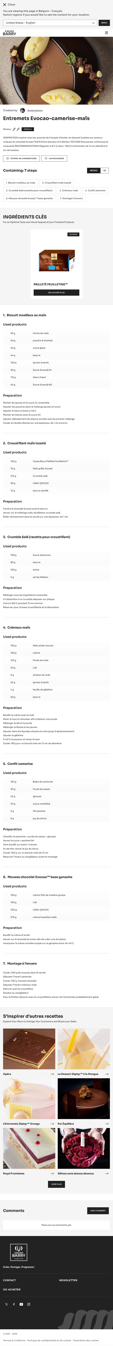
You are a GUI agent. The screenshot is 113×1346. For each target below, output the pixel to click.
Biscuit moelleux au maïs (21, 182)
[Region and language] (50, 23)
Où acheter (12, 1289)
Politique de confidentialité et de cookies (49, 1340)
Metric (93, 170)
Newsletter (68, 1280)
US (104, 170)
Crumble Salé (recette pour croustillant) (30, 190)
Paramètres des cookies (86, 1340)
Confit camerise (96, 190)
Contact (9, 1280)
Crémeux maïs (70, 190)
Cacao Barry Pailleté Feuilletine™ (51, 461)
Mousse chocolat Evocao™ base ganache (31, 198)
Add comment (98, 1210)
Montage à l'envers (72, 198)
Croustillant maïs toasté (58, 182)
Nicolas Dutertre (35, 110)
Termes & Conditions (14, 1340)
